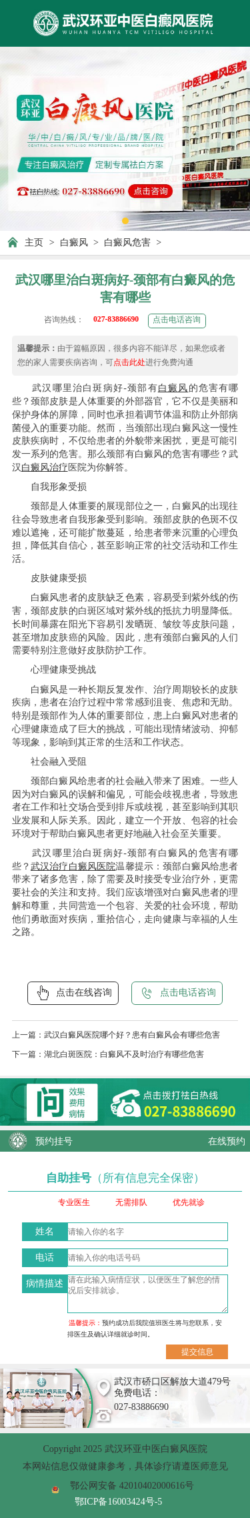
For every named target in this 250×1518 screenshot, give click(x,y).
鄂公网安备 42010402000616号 (132, 1485)
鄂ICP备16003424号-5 (119, 1501)
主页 (34, 242)
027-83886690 (116, 319)
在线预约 (226, 1141)
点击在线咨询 (73, 993)
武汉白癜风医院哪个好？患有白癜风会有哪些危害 (132, 1035)
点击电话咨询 (177, 320)
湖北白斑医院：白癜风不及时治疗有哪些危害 (124, 1054)
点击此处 (129, 362)
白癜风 (74, 242)
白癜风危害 (127, 242)
